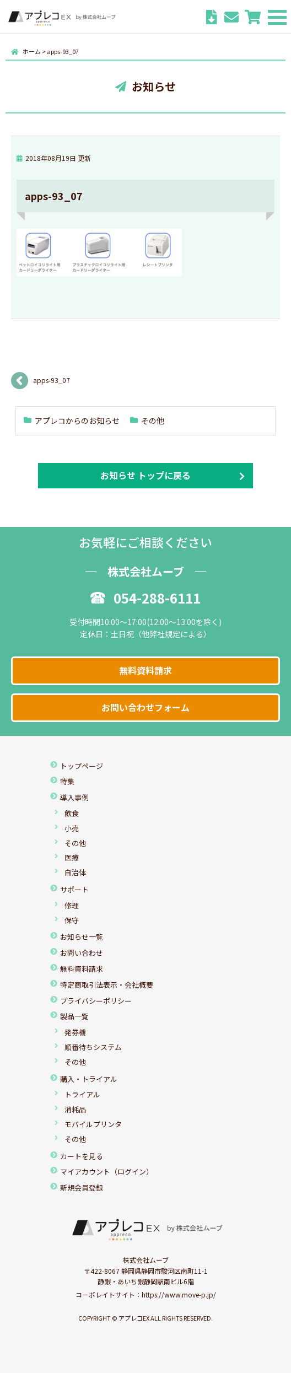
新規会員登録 (81, 1187)
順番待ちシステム (93, 1047)
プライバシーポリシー (96, 1000)
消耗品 (75, 1109)
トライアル (82, 1094)
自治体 (75, 872)
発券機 (75, 1032)
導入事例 (74, 797)
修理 (71, 905)
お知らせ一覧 (81, 937)
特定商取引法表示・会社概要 (106, 984)
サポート (74, 889)
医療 (71, 857)
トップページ (81, 766)
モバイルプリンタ (93, 1124)
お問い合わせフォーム (145, 707)
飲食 (71, 813)
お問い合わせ (81, 952)
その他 (152, 420)
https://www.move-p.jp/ (179, 1294)
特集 (67, 781)
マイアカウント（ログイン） (106, 1171)
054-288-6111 (145, 597)
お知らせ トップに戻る (145, 475)
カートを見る (81, 1156)
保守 (71, 920)
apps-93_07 (51, 380)
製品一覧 (74, 1016)
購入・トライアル (88, 1079)
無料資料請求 (145, 670)
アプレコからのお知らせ (77, 420)
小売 (71, 828)
